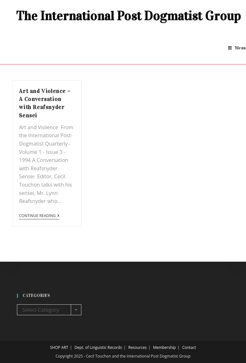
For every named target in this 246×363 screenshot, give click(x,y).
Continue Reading (39, 216)
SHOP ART (59, 347)
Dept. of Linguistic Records (98, 347)
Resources (137, 347)
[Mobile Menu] (237, 48)
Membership (164, 347)
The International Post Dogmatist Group (128, 16)
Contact (189, 347)
